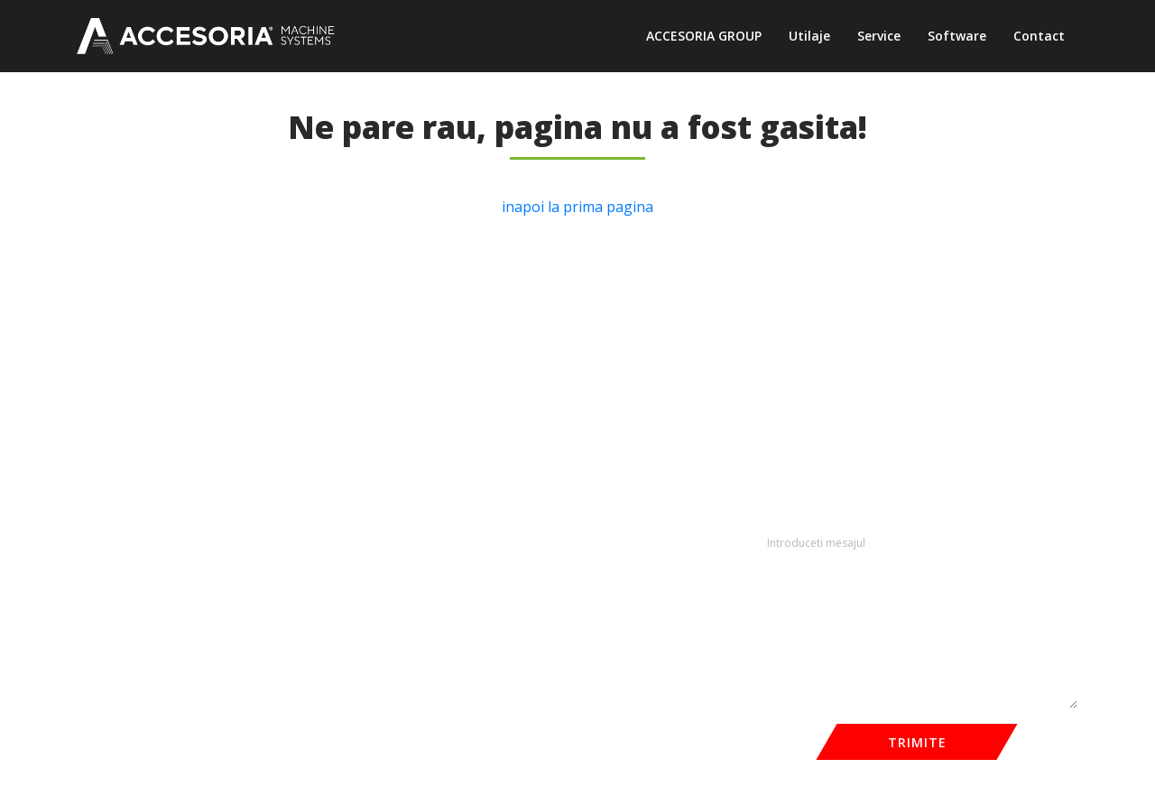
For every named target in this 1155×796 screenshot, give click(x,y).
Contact (1039, 35)
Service (879, 35)
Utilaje (809, 35)
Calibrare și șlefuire (358, 433)
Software (957, 35)
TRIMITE (917, 742)
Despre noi (109, 363)
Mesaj (773, 514)
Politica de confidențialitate (156, 457)
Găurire (324, 457)
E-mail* (952, 438)
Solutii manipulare (355, 480)
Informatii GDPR (124, 480)
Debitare (328, 410)
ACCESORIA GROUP (704, 35)
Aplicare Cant (341, 386)
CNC (316, 363)
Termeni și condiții (130, 433)
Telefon (777, 438)
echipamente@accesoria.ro (609, 495)
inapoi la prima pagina (577, 207)
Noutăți (99, 410)
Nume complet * (804, 363)
